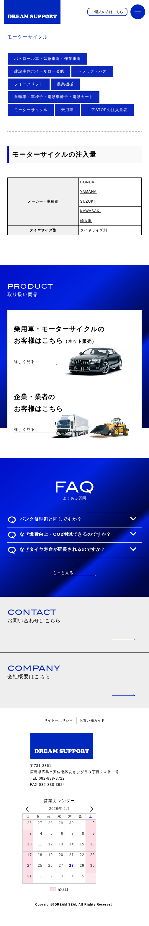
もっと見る (63, 588)
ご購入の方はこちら (107, 12)
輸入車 (86, 221)
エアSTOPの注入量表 (107, 110)
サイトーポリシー (58, 736)
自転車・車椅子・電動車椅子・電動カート (53, 97)
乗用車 (67, 110)
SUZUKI (87, 201)
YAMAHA (88, 192)
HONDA (87, 182)
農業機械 (65, 84)
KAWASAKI (90, 211)
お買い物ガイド (92, 736)
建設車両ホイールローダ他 (39, 71)
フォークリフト (28, 84)
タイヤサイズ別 (93, 230)
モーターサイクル (31, 110)
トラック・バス (92, 71)
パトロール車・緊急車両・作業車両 (47, 59)
